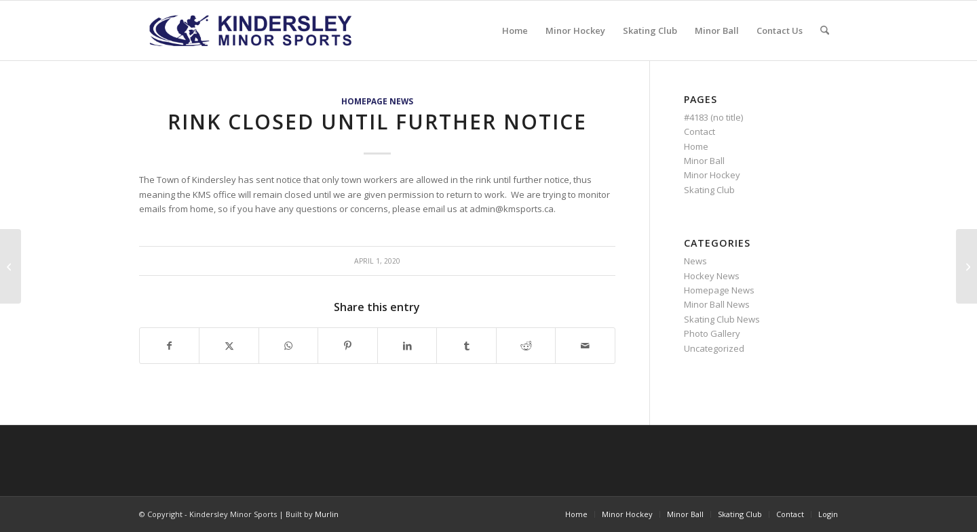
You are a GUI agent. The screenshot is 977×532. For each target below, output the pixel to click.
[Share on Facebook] (169, 345)
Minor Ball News (717, 304)
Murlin (327, 514)
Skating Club (709, 190)
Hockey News (712, 276)
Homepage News (377, 101)
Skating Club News (722, 319)
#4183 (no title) (713, 117)
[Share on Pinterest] (347, 345)
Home (696, 146)
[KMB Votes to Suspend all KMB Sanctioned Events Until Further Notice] (966, 266)
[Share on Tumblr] (466, 345)
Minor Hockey (712, 175)
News (695, 261)
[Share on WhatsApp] (288, 345)
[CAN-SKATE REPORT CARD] (10, 266)
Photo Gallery (712, 333)
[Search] (824, 30)
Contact (699, 131)
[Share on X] (228, 345)
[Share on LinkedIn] (407, 345)
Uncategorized (714, 348)
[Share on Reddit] (526, 345)
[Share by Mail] (585, 345)
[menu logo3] (252, 30)
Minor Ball (704, 161)
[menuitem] (515, 30)
